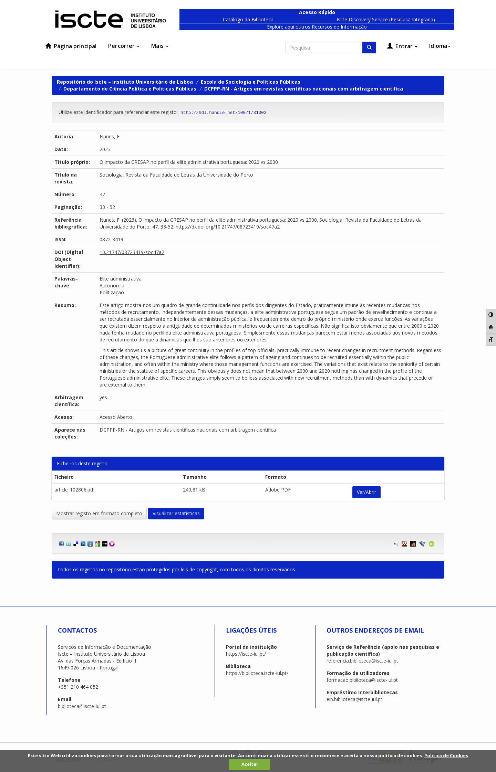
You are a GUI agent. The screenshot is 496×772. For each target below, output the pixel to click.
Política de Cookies (446, 755)
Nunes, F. (110, 136)
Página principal (70, 46)
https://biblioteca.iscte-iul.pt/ (257, 673)
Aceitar (249, 764)
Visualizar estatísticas (176, 513)
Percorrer (124, 46)
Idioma (440, 46)
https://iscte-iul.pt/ (246, 654)
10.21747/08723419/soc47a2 (132, 252)
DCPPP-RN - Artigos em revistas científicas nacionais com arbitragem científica (303, 88)
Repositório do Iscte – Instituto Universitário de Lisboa (125, 81)
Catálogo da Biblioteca (248, 19)
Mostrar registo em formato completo (99, 513)
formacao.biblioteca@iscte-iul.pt (362, 680)
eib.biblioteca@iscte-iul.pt (354, 699)
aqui (289, 26)
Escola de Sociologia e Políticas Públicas (250, 81)
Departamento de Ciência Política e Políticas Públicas (129, 88)
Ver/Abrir (366, 492)
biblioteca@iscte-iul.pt (82, 706)
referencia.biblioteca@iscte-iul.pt (362, 660)
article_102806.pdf (74, 489)
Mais (159, 46)
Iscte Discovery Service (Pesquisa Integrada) (386, 19)
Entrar (402, 46)
